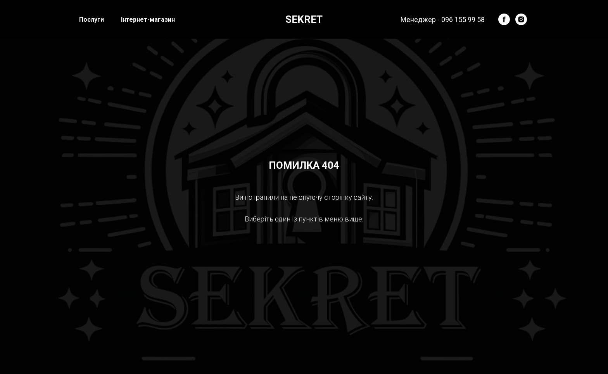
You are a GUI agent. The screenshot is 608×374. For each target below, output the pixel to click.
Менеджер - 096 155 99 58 (443, 19)
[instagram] (521, 19)
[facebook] (504, 19)
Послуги (91, 19)
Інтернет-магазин (148, 19)
